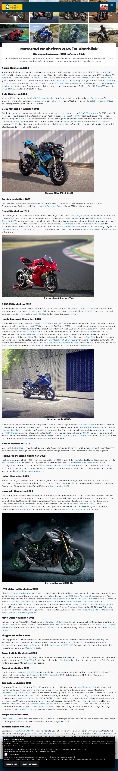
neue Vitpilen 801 (10, 463)
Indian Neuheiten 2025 (58, 486)
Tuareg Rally (110, 83)
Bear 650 (28, 660)
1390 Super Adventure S (80, 596)
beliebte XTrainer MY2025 (101, 101)
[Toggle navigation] (112, 5)
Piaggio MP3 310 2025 (63, 645)
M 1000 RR (101, 121)
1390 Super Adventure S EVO (24, 593)
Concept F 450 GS (72, 116)
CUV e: (27, 427)
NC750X (85, 433)
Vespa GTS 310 (11, 719)
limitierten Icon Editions (42, 704)
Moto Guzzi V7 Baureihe (56, 622)
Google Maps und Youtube (17, 754)
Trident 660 (83, 698)
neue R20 (63, 124)
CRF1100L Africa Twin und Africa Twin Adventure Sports (54, 343)
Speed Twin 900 (23, 698)
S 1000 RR (78, 121)
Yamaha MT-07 (26, 731)
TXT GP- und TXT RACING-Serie (81, 308)
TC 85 (12, 468)
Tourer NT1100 (64, 326)
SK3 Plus (19, 448)
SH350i (40, 438)
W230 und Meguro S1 (75, 509)
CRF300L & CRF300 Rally (79, 436)
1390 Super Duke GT (61, 599)
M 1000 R (17, 121)
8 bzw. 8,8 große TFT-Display (96, 610)
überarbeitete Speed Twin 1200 (16, 693)
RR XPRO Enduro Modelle (41, 98)
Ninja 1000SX (26, 506)
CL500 (65, 436)
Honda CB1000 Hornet (42, 323)
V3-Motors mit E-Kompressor (93, 427)
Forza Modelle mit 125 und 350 (61, 340)
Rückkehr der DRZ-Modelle (42, 675)
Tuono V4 (108, 78)
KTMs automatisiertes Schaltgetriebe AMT (21, 613)
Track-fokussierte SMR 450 (21, 601)
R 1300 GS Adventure (88, 113)
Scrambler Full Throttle (15, 229)
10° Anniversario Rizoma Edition (101, 229)
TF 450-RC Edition (25, 709)
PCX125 (28, 438)
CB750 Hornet (52, 433)
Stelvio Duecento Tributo (51, 627)
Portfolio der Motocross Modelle (60, 465)
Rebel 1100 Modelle (28, 332)
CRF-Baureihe (85, 345)
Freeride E (64, 607)
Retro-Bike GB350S (86, 425)
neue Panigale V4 (78, 215)
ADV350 (103, 436)
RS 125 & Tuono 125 (96, 86)
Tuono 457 (60, 80)
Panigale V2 (102, 218)
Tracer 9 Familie (45, 734)
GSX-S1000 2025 (27, 672)
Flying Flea (31, 663)
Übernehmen (11, 764)
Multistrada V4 (69, 224)
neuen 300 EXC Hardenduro (82, 601)
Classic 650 (65, 660)
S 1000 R (29, 119)
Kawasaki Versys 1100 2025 (82, 504)
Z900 (34, 495)
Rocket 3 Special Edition (43, 706)
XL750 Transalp (12, 433)
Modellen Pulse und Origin (50, 206)
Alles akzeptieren (29, 764)
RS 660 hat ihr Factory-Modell (65, 83)
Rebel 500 (92, 332)
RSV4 (78, 78)
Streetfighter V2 (9, 221)
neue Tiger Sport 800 (87, 687)
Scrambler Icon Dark (71, 226)
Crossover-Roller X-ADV (30, 334)
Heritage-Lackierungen (29, 471)
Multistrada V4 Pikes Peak (92, 224)
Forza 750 (90, 337)
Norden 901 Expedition (84, 463)
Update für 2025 (32, 648)
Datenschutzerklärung (15, 746)
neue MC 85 (38, 314)
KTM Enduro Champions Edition (98, 604)
